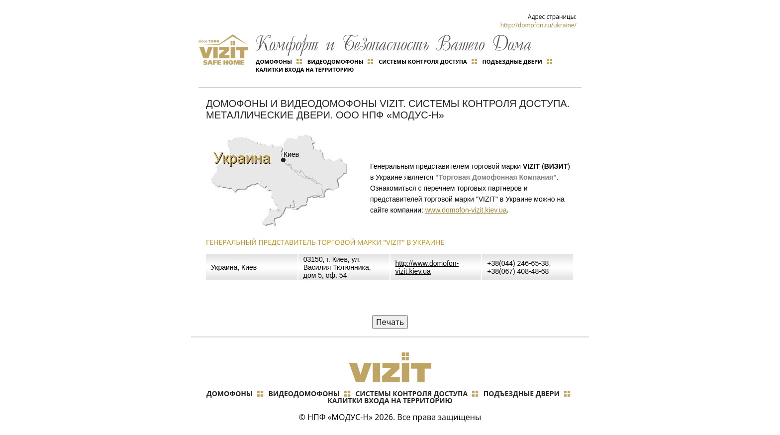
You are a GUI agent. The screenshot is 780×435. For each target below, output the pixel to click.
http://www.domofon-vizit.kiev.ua (427, 267)
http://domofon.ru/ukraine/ (538, 25)
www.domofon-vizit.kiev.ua (466, 210)
